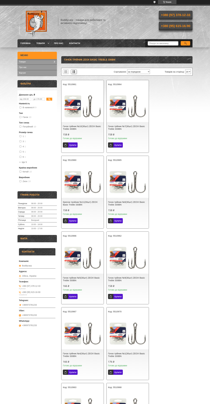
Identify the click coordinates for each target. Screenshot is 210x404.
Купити (72, 145)
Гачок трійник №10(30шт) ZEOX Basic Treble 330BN (82, 127)
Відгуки (22, 73)
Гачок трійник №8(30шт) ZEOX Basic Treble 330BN (170, 279)
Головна (25, 43)
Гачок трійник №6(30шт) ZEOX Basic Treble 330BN (81, 203)
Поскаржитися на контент (98, 401)
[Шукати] (185, 43)
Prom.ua (118, 399)
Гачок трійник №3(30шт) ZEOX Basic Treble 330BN (81, 354)
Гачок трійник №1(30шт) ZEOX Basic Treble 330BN (125, 279)
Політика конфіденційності (121, 401)
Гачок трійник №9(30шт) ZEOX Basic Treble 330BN (170, 203)
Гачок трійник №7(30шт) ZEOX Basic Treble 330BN (125, 127)
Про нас (58, 43)
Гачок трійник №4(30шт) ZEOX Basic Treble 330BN (81, 279)
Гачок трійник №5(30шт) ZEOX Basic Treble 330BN (125, 203)
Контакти (74, 43)
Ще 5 (24, 162)
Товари (40, 43)
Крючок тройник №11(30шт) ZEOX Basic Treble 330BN (169, 127)
